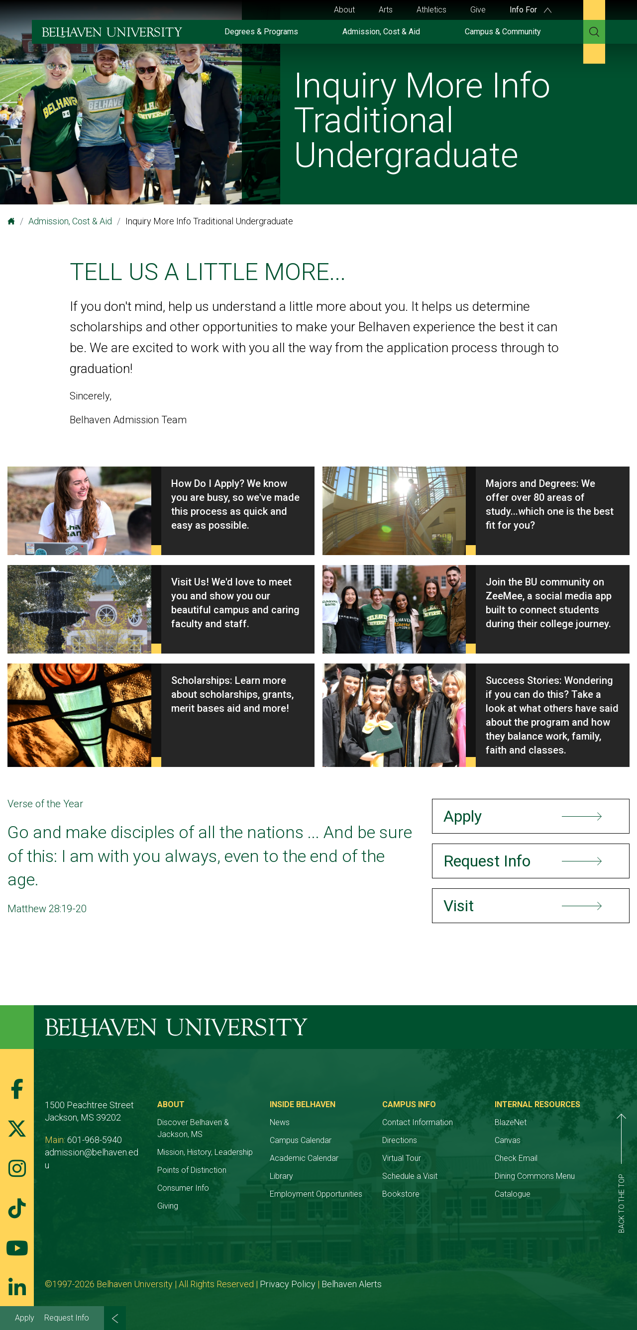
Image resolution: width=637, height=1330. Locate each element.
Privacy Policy (288, 1284)
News (280, 1122)
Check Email (516, 1158)
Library (281, 1176)
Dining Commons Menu (535, 1176)
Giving (167, 1206)
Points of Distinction (191, 1170)
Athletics (431, 9)
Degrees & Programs (261, 31)
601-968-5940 (94, 1140)
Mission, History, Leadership (205, 1152)
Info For (530, 9)
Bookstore (401, 1194)
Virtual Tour (401, 1158)
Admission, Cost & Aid (381, 31)
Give (478, 9)
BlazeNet (511, 1122)
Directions (399, 1140)
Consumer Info (183, 1188)
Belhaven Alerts (351, 1284)
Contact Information (417, 1122)
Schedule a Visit (409, 1176)
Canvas (508, 1140)
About (344, 9)
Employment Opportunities (316, 1194)
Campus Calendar (300, 1140)
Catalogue (513, 1194)
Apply (24, 1318)
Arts (386, 9)
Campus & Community (503, 31)
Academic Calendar (304, 1158)
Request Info (66, 1318)
